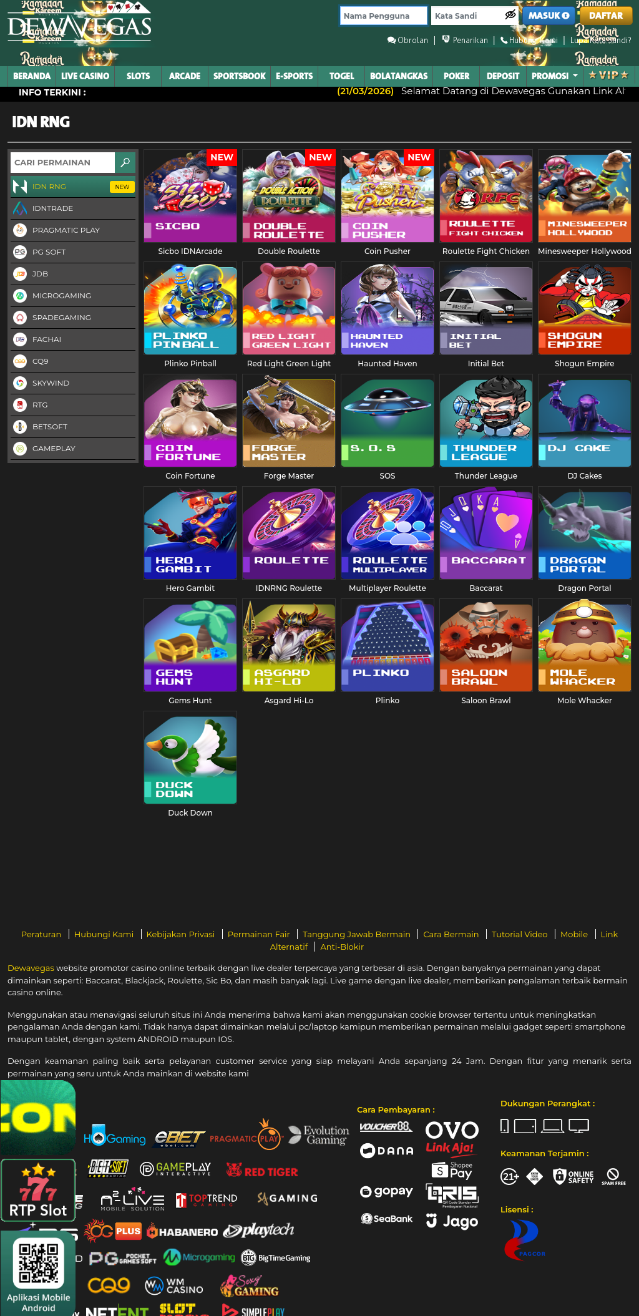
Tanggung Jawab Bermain (357, 934)
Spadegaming (51, 318)
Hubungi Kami (105, 934)
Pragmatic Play (55, 231)
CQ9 (29, 362)
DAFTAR (606, 16)
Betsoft (39, 427)
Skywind (40, 384)
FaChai (36, 340)
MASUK (549, 16)
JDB (29, 274)
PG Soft (38, 252)
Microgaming (51, 296)
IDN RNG (73, 187)
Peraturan (42, 934)
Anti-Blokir (342, 947)
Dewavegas (30, 968)
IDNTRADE (42, 209)
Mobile (575, 934)
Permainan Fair (260, 934)
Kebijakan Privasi (182, 934)
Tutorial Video (521, 934)
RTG (29, 405)
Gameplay (43, 449)
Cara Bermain (451, 934)
